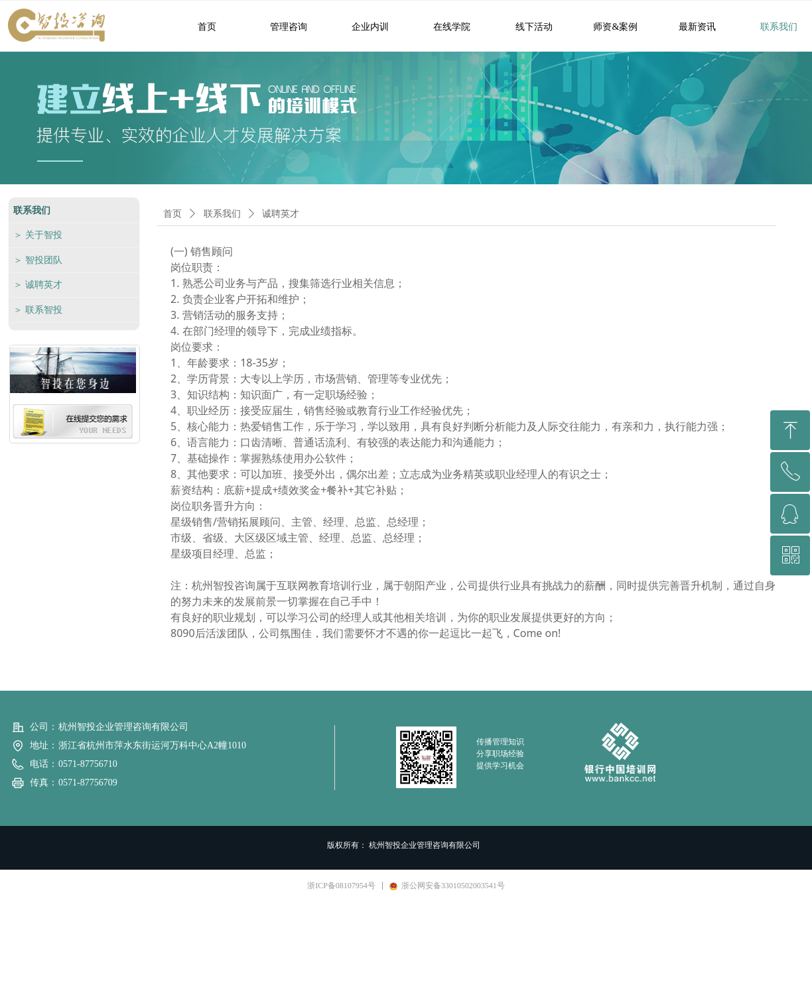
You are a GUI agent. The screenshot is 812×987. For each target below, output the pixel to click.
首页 (172, 214)
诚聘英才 (280, 214)
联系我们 (222, 214)
